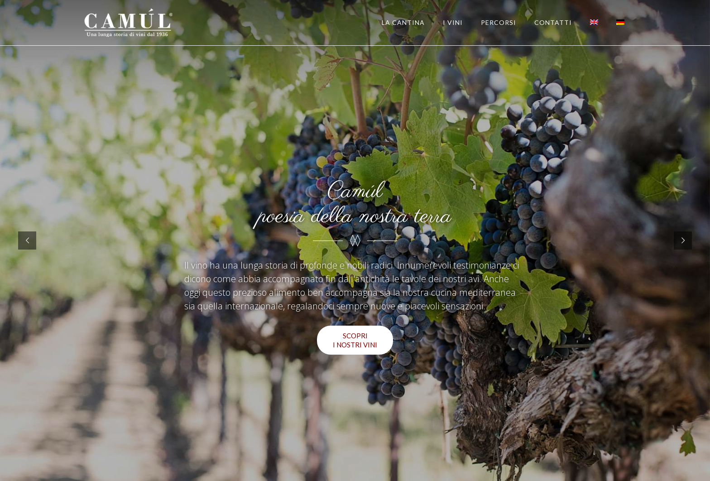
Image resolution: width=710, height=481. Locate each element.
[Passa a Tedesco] (620, 22)
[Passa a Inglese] (594, 22)
